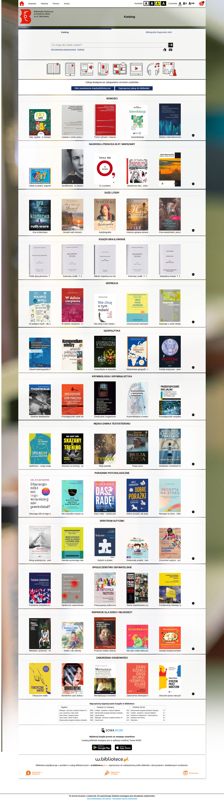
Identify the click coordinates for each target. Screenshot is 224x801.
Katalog (65, 32)
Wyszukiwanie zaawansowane (63, 49)
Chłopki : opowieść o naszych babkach (107, 710)
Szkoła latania (99, 715)
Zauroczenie (99, 720)
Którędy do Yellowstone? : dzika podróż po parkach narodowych (151, 715)
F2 (191, 3)
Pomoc (56, 3)
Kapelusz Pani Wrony (138, 717)
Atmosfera (134, 720)
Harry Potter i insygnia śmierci (69, 715)
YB (157, 3)
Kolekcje (80, 49)
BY (163, 3)
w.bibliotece (98, 765)
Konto (66, 3)
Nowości (32, 3)
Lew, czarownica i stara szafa (68, 713)
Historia (44, 3)
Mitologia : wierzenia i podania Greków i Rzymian (75, 710)
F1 (185, 3)
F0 (180, 3)
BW (152, 3)
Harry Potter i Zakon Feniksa (68, 717)
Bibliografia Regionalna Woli (159, 32)
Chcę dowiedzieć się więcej (99, 798)
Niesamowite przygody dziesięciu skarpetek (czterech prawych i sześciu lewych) (85, 720)
